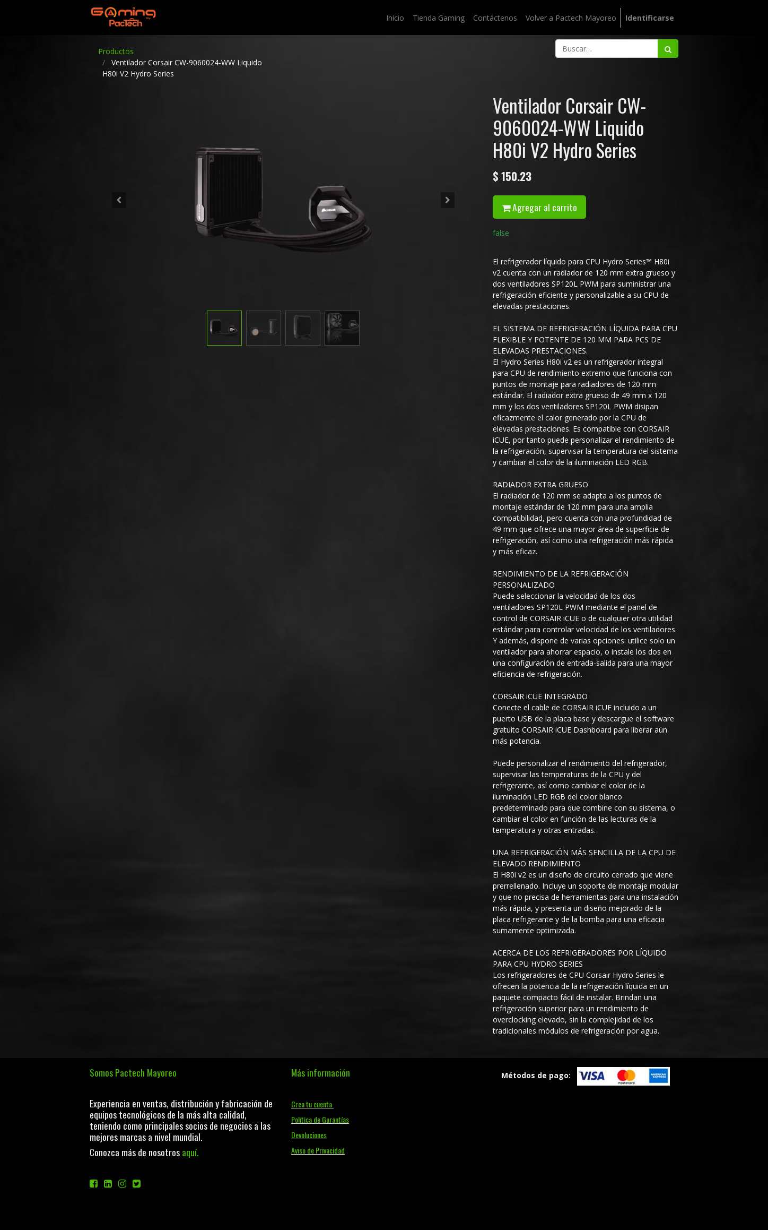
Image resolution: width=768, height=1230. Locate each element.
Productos (116, 51)
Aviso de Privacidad (318, 1150)
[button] (119, 200)
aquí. (190, 1152)
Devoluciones (309, 1134)
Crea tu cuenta (312, 1103)
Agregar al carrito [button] (539, 207)
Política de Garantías (320, 1119)
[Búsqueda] (668, 48)
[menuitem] (395, 18)
